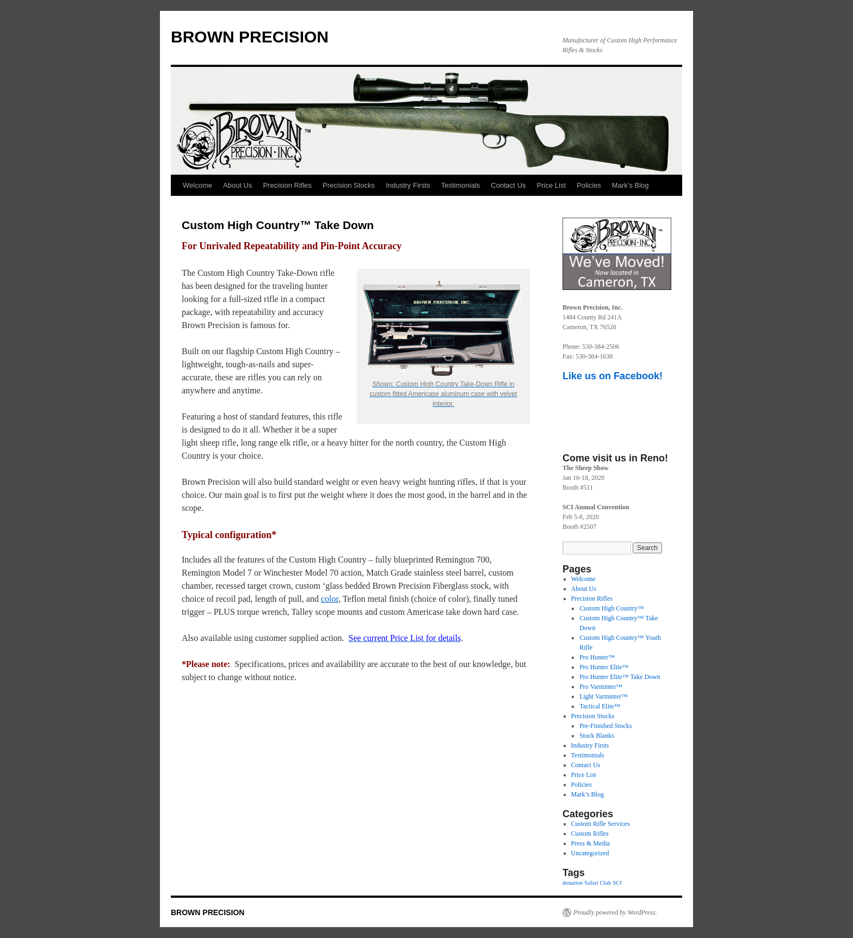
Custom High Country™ (611, 608)
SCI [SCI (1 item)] (617, 883)
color (329, 598)
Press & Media (590, 843)
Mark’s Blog (630, 185)
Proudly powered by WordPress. (615, 912)
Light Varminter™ (603, 696)
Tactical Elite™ (599, 706)
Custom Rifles (590, 833)
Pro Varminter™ (600, 686)
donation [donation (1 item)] (573, 883)
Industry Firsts (408, 185)
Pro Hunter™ (597, 657)
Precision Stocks (349, 185)
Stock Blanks (596, 735)
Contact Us (508, 185)
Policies (589, 185)
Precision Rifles (287, 185)
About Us (237, 185)
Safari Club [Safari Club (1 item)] (597, 883)
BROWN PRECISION (250, 37)
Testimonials (460, 185)
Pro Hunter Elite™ (603, 667)
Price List (551, 185)
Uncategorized (590, 853)
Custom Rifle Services (600, 824)
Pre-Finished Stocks (605, 726)
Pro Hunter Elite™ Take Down (619, 677)
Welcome (197, 185)
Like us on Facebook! (613, 376)
